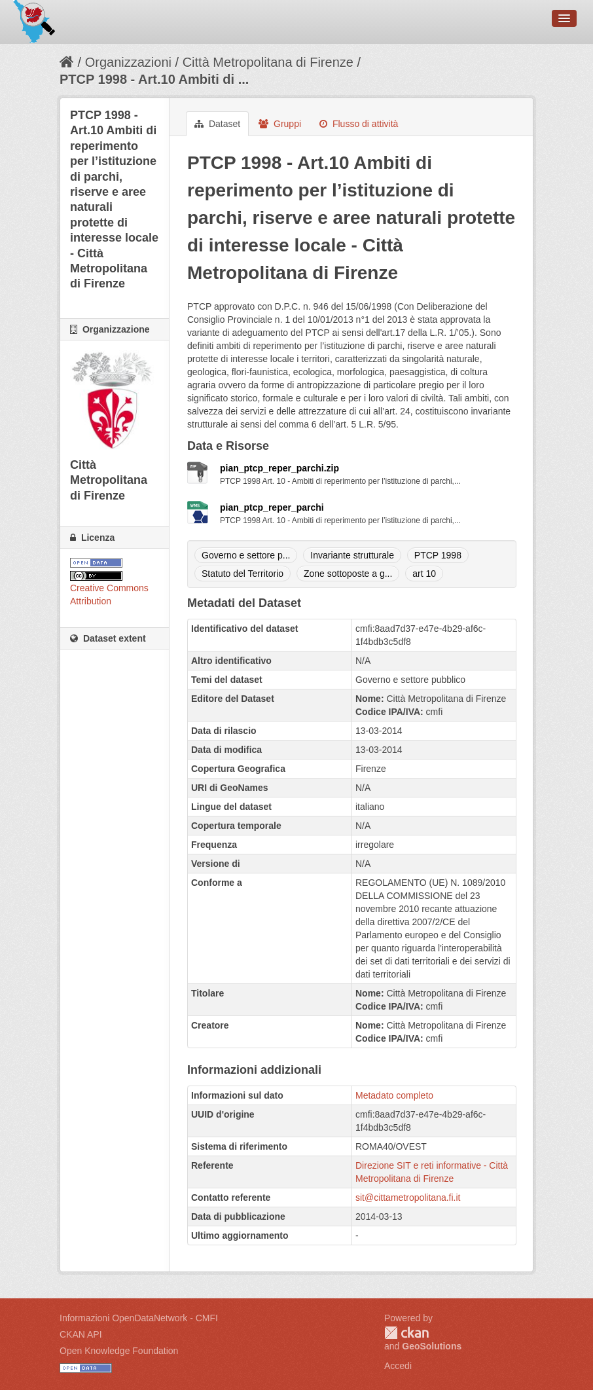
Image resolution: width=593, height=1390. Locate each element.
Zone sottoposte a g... (348, 573)
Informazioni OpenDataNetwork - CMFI (139, 1318)
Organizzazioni (128, 62)
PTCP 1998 (437, 555)
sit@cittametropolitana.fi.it (408, 1197)
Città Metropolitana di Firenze (268, 62)
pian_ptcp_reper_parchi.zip (279, 468)
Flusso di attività (358, 124)
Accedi (398, 1366)
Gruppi (280, 124)
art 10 (424, 573)
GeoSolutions (431, 1346)
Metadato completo (394, 1095)
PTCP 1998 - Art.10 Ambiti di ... (154, 79)
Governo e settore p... (246, 555)
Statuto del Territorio (242, 573)
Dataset (217, 124)
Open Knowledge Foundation (119, 1350)
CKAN (406, 1333)
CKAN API (81, 1334)
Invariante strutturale (352, 555)
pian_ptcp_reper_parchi (272, 507)
